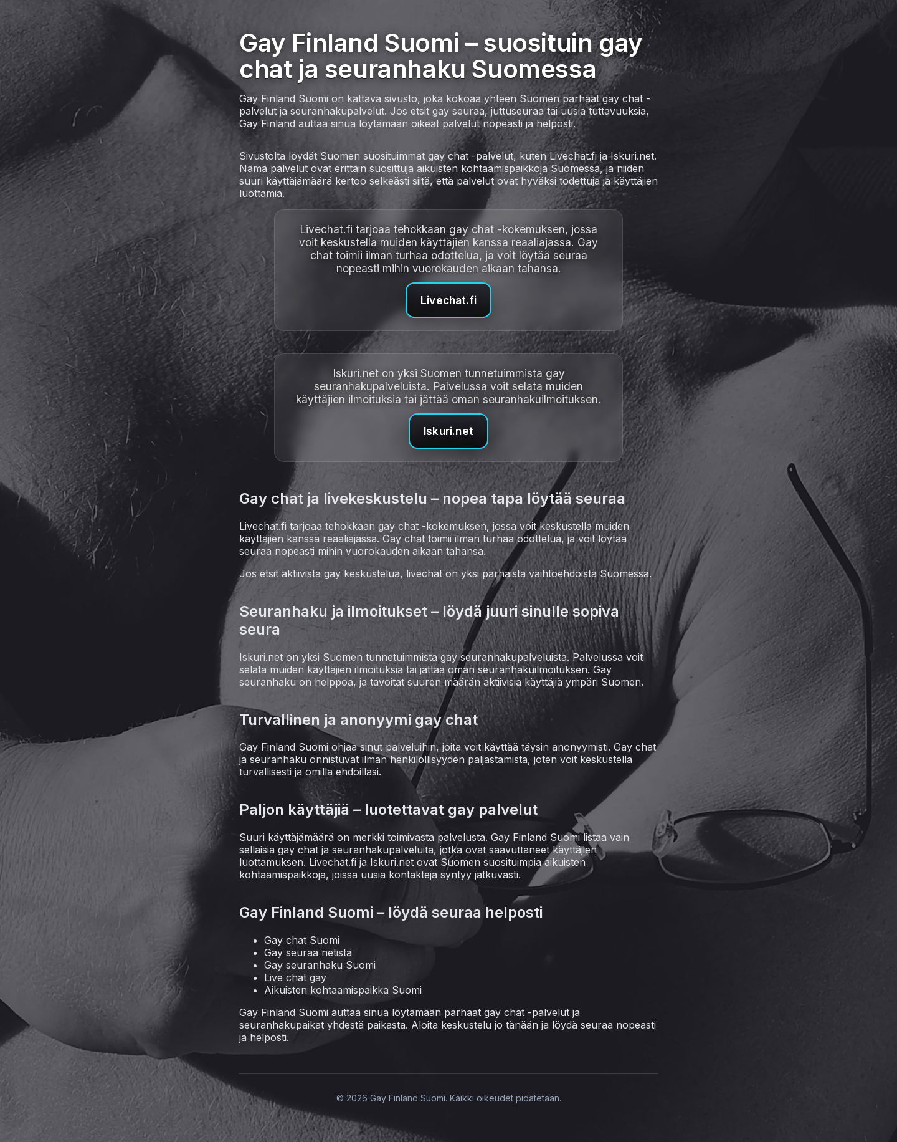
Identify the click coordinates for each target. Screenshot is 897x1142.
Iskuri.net (448, 431)
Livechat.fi (448, 300)
